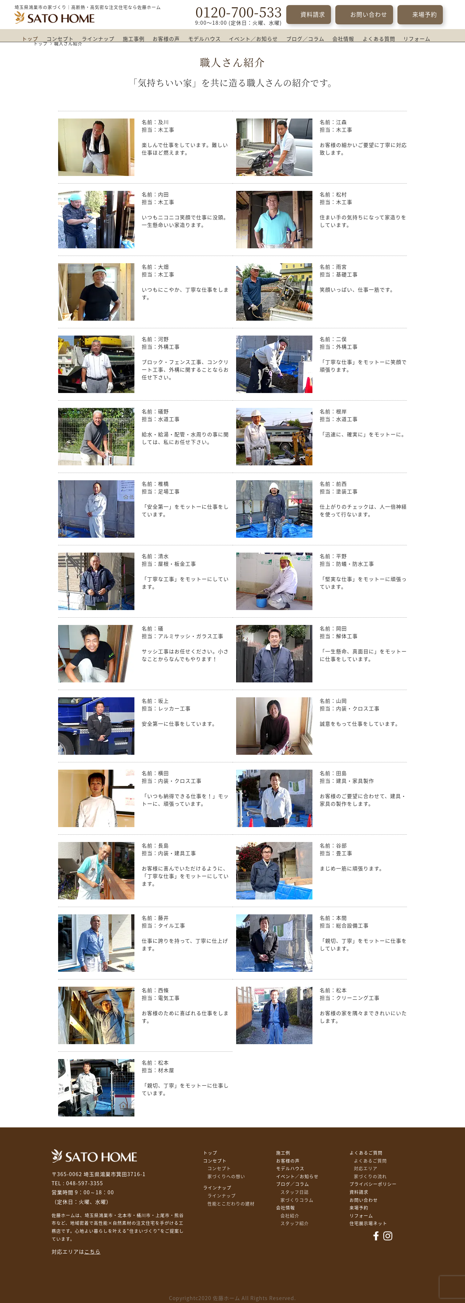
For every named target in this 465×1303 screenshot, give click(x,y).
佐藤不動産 (94, 1156)
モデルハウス (204, 38)
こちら (92, 1251)
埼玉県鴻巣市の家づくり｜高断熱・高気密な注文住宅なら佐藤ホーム (88, 7)
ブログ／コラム (305, 38)
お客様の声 (166, 38)
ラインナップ (98, 38)
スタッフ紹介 (294, 1223)
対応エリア (365, 1168)
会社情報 (343, 38)
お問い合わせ (368, 14)
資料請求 (312, 14)
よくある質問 (379, 38)
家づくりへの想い (226, 1176)
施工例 (283, 1153)
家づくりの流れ (370, 1176)
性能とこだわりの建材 (231, 1204)
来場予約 (424, 14)
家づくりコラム (297, 1200)
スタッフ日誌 (294, 1192)
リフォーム (416, 38)
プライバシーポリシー (373, 1184)
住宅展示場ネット (368, 1223)
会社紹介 (289, 1216)
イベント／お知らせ (253, 38)
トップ (30, 38)
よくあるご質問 (366, 1153)
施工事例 (134, 38)
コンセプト (60, 38)
